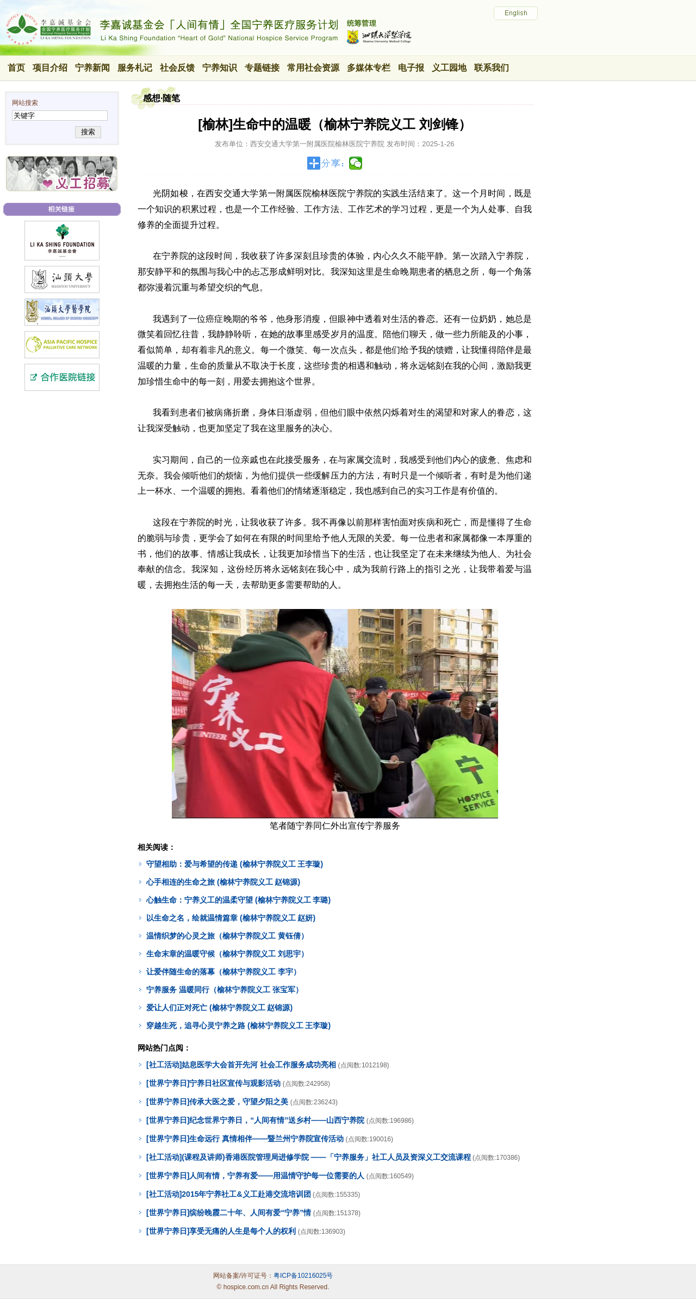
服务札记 (134, 67)
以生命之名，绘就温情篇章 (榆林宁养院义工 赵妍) (230, 917)
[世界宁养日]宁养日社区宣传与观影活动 (213, 1083)
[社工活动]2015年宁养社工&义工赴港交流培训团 (228, 1194)
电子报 (411, 67)
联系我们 (491, 67)
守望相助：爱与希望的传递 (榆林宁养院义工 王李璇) (234, 864)
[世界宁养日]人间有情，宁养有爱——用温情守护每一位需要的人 (255, 1175)
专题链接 (262, 67)
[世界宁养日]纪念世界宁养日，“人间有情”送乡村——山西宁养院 (255, 1120)
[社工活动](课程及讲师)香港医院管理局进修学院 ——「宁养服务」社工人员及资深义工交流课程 (308, 1157)
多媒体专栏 (368, 67)
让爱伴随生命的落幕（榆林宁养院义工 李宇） (223, 971)
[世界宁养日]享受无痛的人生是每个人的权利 (221, 1231)
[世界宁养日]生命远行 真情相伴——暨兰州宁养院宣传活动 (245, 1138)
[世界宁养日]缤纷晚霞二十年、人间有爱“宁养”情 (228, 1212)
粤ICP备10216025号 (303, 1275)
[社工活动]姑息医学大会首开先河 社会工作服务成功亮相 (241, 1064)
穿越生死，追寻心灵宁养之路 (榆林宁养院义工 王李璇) (238, 1025)
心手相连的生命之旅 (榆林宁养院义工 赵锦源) (223, 882)
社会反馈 (177, 67)
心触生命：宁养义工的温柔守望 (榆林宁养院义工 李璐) (238, 900)
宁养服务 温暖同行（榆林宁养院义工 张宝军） (224, 989)
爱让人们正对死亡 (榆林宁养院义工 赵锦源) (219, 1007)
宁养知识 (219, 67)
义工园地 (449, 67)
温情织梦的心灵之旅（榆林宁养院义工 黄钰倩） (227, 935)
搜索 (88, 132)
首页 (16, 67)
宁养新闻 (92, 67)
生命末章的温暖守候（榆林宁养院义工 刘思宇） (227, 953)
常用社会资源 (313, 67)
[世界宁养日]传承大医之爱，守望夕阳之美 (217, 1101)
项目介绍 (50, 67)
